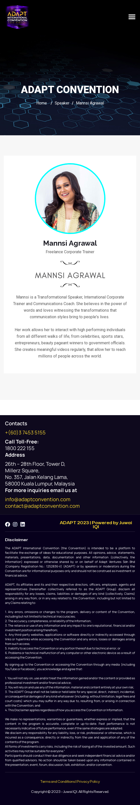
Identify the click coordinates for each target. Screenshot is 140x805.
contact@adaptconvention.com (42, 505)
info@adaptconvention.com (37, 499)
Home (41, 103)
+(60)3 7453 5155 (25, 432)
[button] (131, 17)
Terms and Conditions (57, 781)
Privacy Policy (88, 781)
